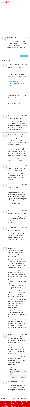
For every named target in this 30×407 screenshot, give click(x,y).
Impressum (26, 398)
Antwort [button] (24, 56)
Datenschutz (15, 400)
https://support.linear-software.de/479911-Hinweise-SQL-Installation (17, 83)
